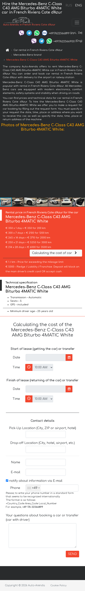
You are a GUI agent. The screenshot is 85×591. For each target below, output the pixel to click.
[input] (46, 357)
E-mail (15, 472)
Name (15, 462)
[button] (82, 165)
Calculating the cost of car (55, 253)
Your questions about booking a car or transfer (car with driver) (42, 517)
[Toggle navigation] (77, 22)
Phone (15, 488)
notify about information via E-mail (34, 480)
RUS (69, 5)
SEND (72, 554)
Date (16, 357)
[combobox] (33, 488)
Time (16, 367)
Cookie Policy (58, 585)
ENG (78, 5)
